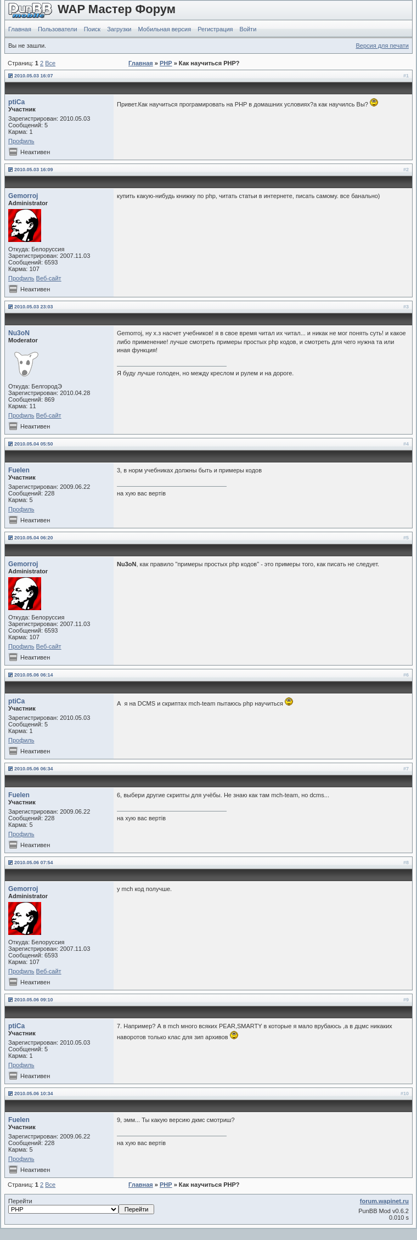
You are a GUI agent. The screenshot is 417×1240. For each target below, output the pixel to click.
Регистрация (215, 29)
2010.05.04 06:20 (33, 537)
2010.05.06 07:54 (33, 862)
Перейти (81, 1206)
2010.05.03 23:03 (33, 306)
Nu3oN (19, 333)
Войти (248, 29)
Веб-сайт (48, 278)
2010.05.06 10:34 (33, 1093)
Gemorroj (23, 196)
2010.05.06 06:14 (33, 675)
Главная (19, 29)
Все (50, 63)
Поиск (92, 29)
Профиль (21, 141)
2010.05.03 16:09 (33, 169)
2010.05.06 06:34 (33, 768)
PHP (166, 63)
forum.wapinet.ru (384, 1201)
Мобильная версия (164, 29)
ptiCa (16, 102)
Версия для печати (382, 45)
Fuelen (19, 470)
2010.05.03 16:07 (33, 75)
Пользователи (57, 29)
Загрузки (119, 29)
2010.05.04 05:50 (33, 444)
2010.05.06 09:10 (33, 999)
